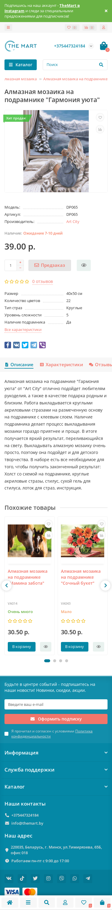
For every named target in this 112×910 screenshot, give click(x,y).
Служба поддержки (56, 769)
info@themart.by (27, 823)
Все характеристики (23, 329)
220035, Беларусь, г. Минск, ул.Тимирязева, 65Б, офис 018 (56, 849)
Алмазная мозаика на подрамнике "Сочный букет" (81, 577)
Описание (18, 364)
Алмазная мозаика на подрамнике (75, 78)
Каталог (56, 786)
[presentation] (6, 586)
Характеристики (61, 364)
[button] (47, 660)
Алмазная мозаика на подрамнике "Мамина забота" (27, 577)
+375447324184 (25, 815)
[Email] (56, 704)
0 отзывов (42, 281)
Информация (56, 752)
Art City (72, 221)
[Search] (75, 64)
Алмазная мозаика (19, 78)
